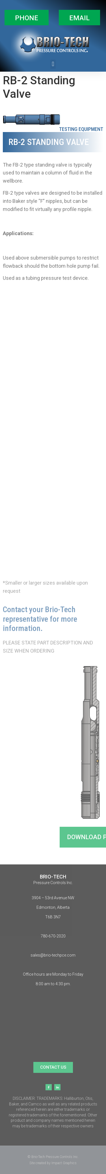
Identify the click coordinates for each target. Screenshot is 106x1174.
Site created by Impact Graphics (53, 1163)
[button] (27, 17)
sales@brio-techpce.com (53, 955)
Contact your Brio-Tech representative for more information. (40, 619)
